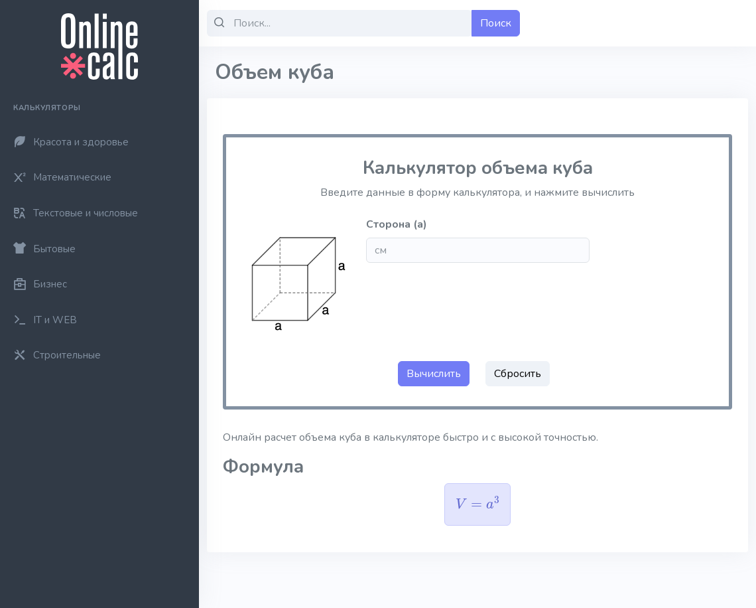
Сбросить (517, 373)
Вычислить (434, 373)
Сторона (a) (396, 224)
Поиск (495, 23)
